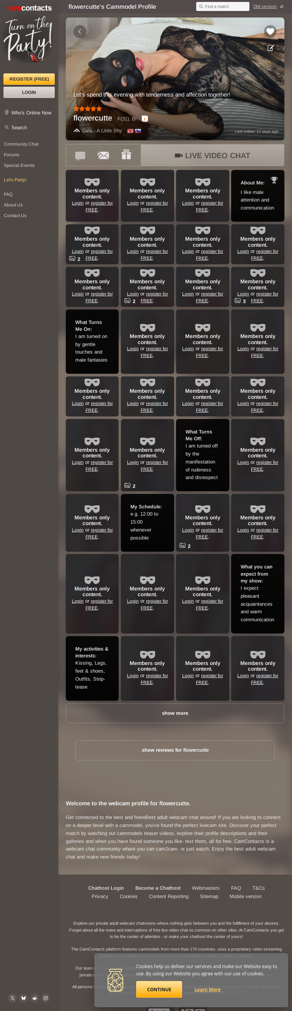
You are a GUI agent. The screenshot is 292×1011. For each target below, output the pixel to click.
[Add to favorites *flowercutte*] (270, 31)
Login (29, 92)
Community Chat (21, 144)
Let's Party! (15, 180)
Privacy (100, 896)
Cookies (129, 896)
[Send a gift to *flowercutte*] (126, 155)
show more (175, 713)
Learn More (208, 989)
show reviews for (175, 750)
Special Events (19, 165)
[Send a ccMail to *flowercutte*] (103, 155)
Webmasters (206, 888)
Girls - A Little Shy (97, 130)
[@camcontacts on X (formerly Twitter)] (12, 998)
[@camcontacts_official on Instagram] (45, 998)
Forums (11, 154)
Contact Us (15, 215)
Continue (159, 989)
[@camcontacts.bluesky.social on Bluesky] (23, 998)
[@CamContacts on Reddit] (34, 998)
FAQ (8, 194)
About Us (13, 205)
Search (19, 127)
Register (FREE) (29, 79)
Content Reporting (169, 896)
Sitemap (209, 896)
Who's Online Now (31, 113)
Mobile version (246, 896)
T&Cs (258, 888)
